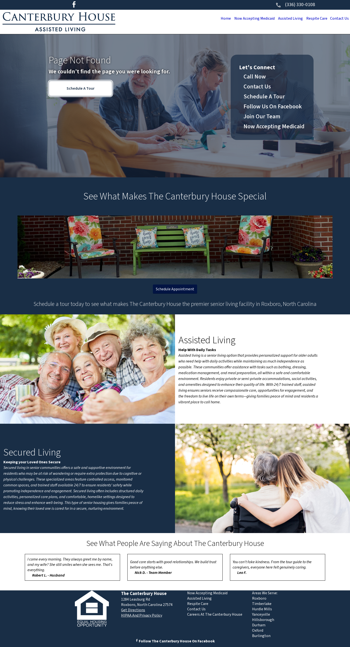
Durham (258, 625)
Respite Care (315, 18)
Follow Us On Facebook (273, 106)
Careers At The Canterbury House (214, 614)
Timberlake (261, 603)
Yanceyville (261, 614)
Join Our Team (262, 116)
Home (219, 18)
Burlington (261, 635)
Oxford (257, 630)
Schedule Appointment (175, 289)
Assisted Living (287, 18)
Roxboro (259, 598)
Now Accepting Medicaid (249, 18)
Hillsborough (263, 619)
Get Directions (133, 610)
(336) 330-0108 (295, 4)
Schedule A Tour (81, 88)
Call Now (255, 76)
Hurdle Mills (262, 609)
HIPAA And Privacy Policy (141, 615)
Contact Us (338, 18)
